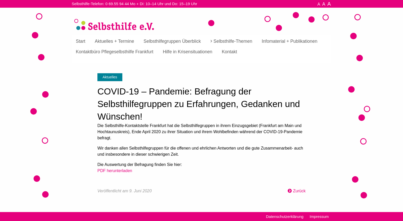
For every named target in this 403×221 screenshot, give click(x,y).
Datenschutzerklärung (285, 216)
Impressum (319, 216)
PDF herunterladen (114, 171)
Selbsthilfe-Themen (233, 41)
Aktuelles (110, 77)
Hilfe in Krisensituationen (187, 51)
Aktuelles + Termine (114, 41)
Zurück (299, 191)
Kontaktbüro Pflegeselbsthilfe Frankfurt (114, 51)
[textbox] (201, 153)
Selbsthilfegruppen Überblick (172, 41)
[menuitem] (80, 41)
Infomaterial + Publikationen (289, 41)
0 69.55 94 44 (117, 4)
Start (80, 41)
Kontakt (229, 51)
